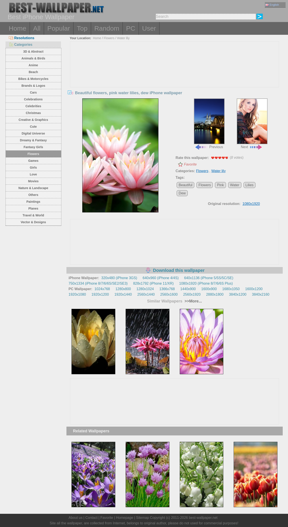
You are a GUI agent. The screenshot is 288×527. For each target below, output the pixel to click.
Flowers (33, 154)
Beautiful (185, 185)
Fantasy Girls (33, 147)
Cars (33, 92)
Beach (33, 72)
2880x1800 (215, 294)
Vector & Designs (33, 222)
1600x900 (209, 289)
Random (106, 28)
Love (33, 174)
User (149, 28)
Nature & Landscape (33, 188)
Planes (33, 208)
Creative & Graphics (33, 120)
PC (130, 28)
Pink (220, 185)
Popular (58, 28)
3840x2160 (260, 294)
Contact (91, 518)
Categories (21, 44)
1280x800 (123, 289)
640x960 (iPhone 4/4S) (161, 278)
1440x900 (188, 289)
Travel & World (33, 215)
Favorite (190, 164)
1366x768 (167, 289)
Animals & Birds (33, 58)
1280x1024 (145, 289)
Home (17, 28)
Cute (33, 126)
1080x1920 (251, 204)
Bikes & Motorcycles (33, 79)
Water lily (123, 38)
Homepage (124, 518)
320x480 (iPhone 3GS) (119, 278)
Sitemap (142, 518)
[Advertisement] (174, 74)
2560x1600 (169, 294)
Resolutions (22, 38)
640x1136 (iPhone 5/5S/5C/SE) (208, 278)
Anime (33, 65)
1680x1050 (231, 289)
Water (234, 185)
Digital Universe (33, 133)
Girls (33, 167)
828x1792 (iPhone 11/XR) (153, 283)
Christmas (33, 113)
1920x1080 (77, 294)
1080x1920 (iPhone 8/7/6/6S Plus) (206, 283)
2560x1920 (191, 294)
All (36, 28)
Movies (33, 181)
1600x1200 (253, 289)
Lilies (249, 185)
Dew (182, 193)
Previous (209, 123)
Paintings (33, 201)
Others (33, 195)
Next (252, 123)
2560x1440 (146, 294)
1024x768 (102, 289)
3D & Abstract (33, 51)
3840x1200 (237, 294)
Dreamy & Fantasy (33, 140)
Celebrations (33, 99)
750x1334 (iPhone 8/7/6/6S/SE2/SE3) (98, 283)
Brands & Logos (33, 85)
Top (82, 28)
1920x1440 (123, 294)
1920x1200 (100, 294)
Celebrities (33, 106)
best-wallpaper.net (203, 518)
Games (33, 160)
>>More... (192, 301)
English (272, 4)
